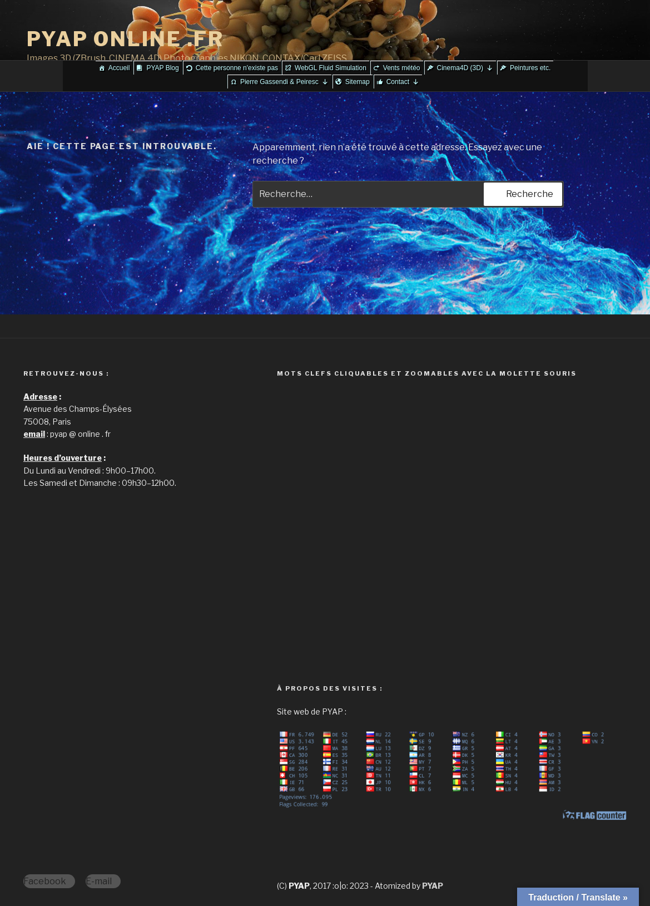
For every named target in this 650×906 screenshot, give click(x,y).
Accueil (119, 68)
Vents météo (401, 68)
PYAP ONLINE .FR (125, 39)
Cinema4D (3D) (465, 68)
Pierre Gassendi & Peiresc (284, 82)
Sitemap (357, 82)
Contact (402, 82)
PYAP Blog (162, 68)
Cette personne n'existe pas (237, 68)
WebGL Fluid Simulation (330, 68)
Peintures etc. (530, 68)
